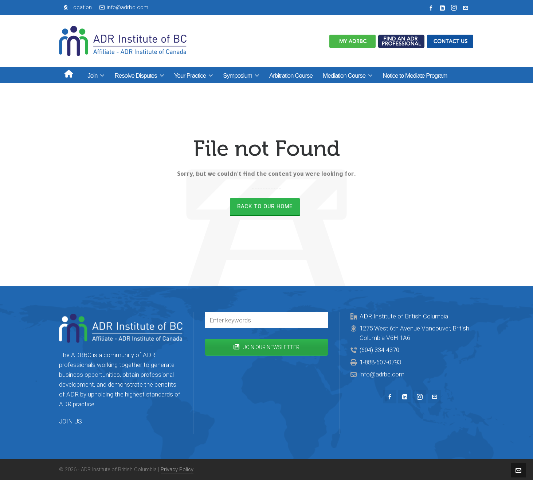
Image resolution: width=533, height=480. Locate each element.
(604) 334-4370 (379, 349)
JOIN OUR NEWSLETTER (266, 347)
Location (77, 7)
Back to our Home (265, 206)
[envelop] (466, 8)
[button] (319, 320)
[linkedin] (443, 8)
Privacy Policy (177, 469)
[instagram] (455, 8)
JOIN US (70, 421)
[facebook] (432, 8)
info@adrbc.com (123, 7)
